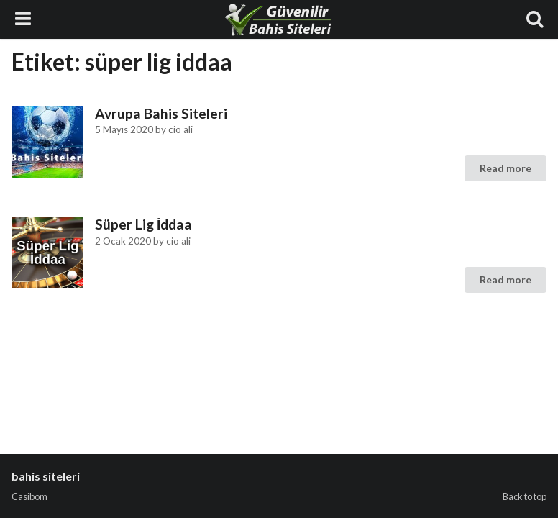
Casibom (29, 496)
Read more (505, 168)
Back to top (524, 496)
